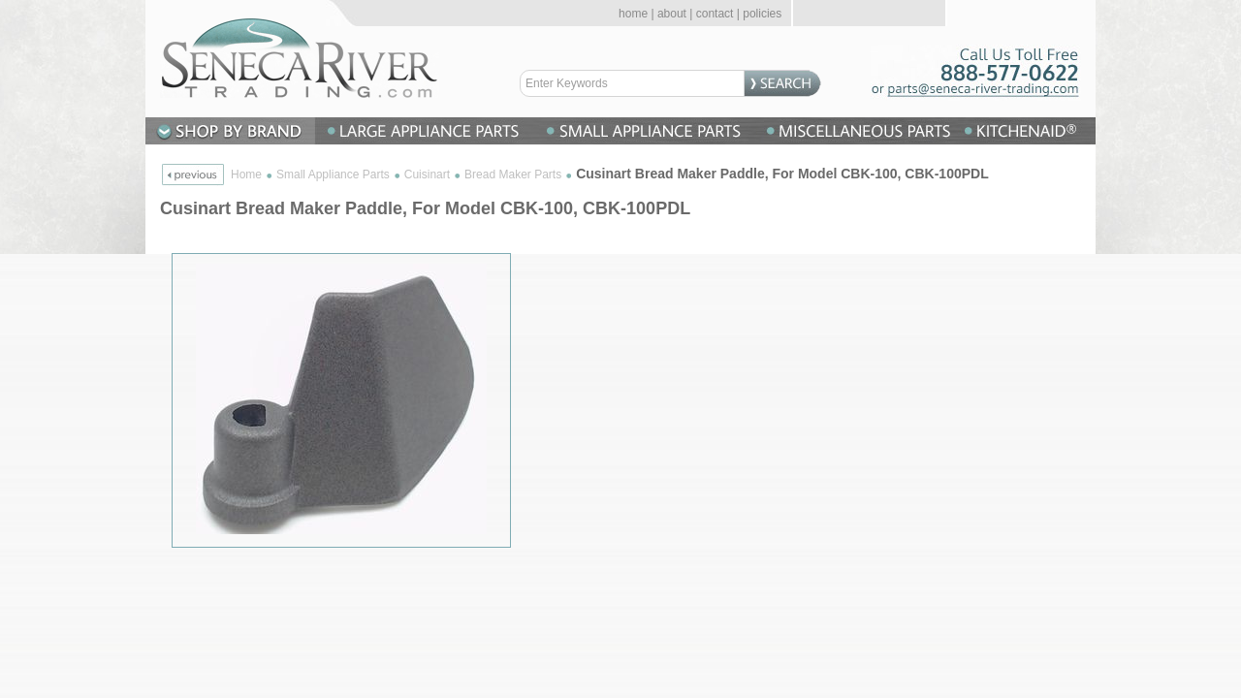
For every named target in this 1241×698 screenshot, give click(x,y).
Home (246, 174)
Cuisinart (427, 174)
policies (762, 13)
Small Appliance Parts (333, 174)
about (671, 13)
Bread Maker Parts (512, 174)
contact (715, 13)
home (633, 13)
